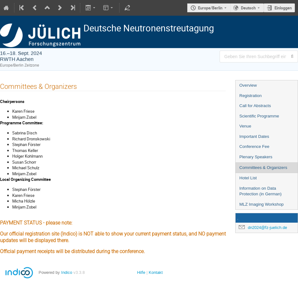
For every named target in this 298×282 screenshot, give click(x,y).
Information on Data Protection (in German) (260, 191)
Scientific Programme (259, 116)
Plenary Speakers (255, 157)
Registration (250, 95)
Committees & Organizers (263, 167)
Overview (248, 85)
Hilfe (141, 272)
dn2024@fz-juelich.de (267, 227)
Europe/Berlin (210, 8)
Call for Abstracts (255, 105)
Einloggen (283, 8)
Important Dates (254, 136)
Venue (245, 126)
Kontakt (156, 272)
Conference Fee (254, 146)
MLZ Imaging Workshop (261, 204)
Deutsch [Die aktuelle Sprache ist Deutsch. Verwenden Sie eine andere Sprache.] (248, 8)
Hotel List (248, 178)
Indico (66, 272)
